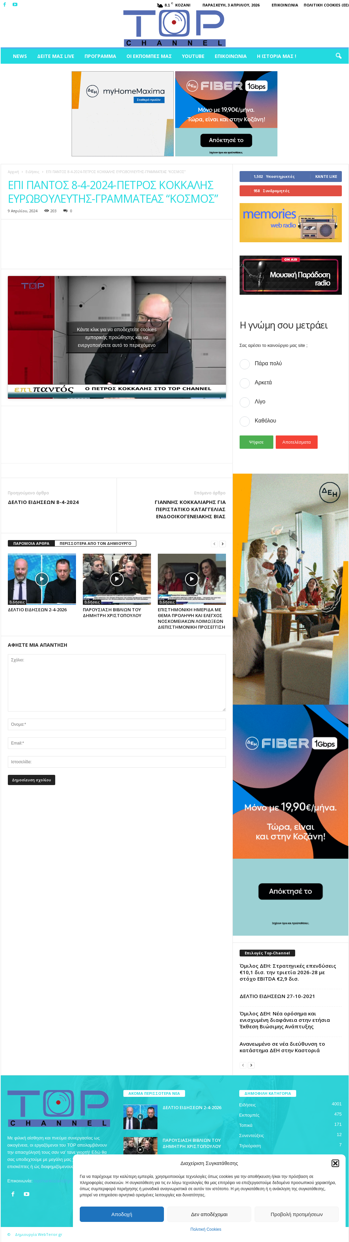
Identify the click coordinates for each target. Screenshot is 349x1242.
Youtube (193, 56)
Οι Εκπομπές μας (149, 56)
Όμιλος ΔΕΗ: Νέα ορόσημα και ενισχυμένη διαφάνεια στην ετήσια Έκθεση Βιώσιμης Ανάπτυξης (285, 1020)
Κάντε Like (326, 176)
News (20, 56)
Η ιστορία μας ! (276, 56)
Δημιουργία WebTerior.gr (38, 1234)
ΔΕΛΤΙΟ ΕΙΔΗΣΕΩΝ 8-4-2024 (43, 502)
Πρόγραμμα (100, 56)
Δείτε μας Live (55, 56)
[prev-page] (214, 543)
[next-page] (222, 543)
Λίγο (260, 401)
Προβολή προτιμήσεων (297, 1214)
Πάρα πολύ (268, 363)
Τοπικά (246, 1125)
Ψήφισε (256, 442)
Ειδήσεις (33, 171)
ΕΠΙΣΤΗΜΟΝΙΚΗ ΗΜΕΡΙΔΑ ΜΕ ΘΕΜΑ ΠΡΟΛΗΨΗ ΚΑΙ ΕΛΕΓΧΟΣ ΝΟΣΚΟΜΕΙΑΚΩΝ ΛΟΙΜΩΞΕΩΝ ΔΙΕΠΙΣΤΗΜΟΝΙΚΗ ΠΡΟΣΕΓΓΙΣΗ (191, 618)
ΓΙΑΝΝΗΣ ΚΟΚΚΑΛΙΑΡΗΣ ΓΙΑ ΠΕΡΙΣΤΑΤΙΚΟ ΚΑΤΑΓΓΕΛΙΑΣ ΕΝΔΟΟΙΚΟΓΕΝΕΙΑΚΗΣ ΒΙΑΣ (190, 509)
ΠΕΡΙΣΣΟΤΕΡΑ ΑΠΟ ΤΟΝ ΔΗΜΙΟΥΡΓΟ (95, 543)
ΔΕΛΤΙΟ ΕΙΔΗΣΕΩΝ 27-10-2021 (277, 996)
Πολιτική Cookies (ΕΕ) (326, 4)
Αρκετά (263, 382)
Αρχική (13, 171)
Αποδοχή (121, 1214)
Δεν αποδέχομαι (209, 1214)
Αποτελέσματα (297, 442)
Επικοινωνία (285, 4)
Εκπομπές (249, 1115)
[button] (335, 1163)
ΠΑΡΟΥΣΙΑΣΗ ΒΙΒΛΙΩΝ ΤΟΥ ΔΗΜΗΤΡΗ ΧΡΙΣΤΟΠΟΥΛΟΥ (112, 612)
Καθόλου (265, 421)
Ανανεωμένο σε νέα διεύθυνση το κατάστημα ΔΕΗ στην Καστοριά (282, 1047)
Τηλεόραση (250, 1145)
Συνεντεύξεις (251, 1135)
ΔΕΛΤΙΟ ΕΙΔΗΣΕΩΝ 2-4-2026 (37, 610)
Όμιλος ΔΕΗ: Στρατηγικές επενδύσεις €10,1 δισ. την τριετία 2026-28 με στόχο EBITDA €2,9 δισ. (288, 972)
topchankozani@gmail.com (60, 1180)
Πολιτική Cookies (206, 1229)
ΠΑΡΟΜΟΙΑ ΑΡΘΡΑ (31, 543)
